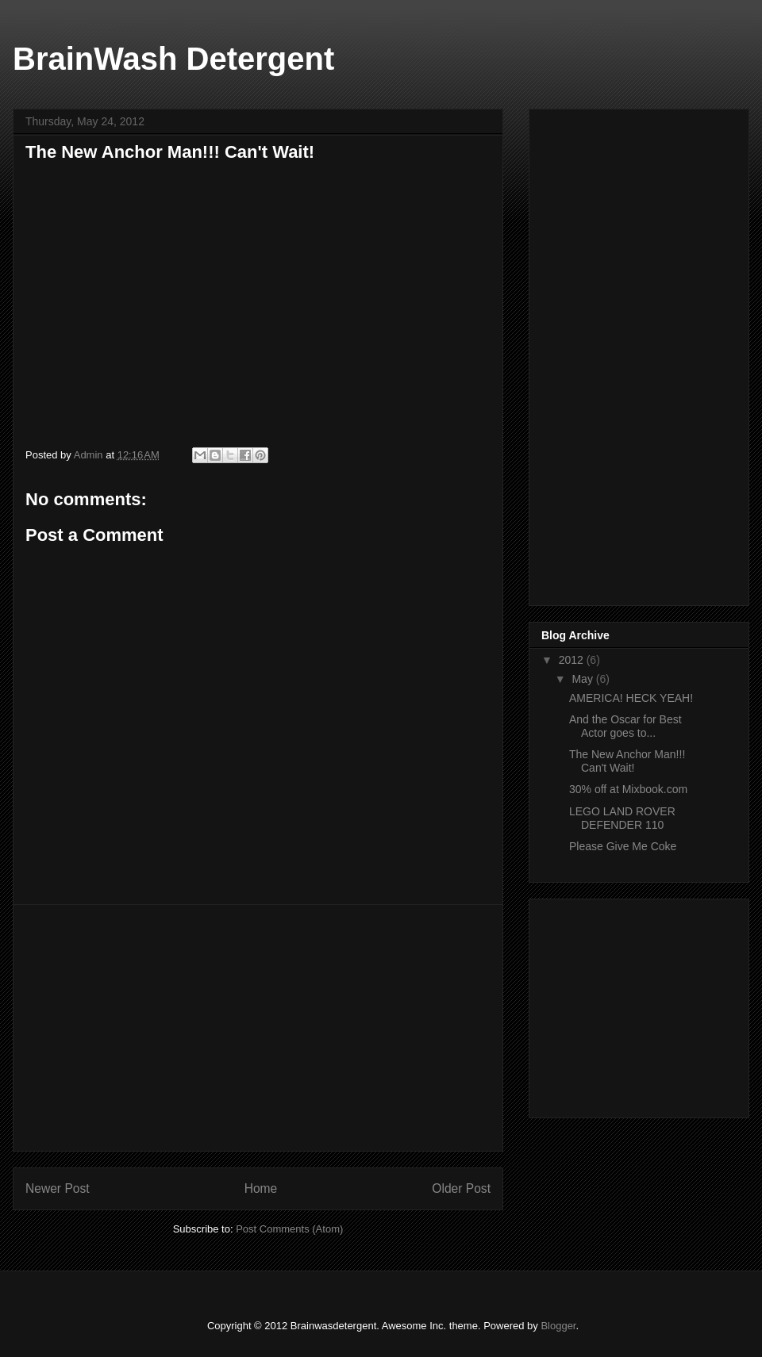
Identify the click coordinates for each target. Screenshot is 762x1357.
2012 (573, 660)
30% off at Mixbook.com (628, 789)
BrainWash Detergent (173, 58)
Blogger (558, 1326)
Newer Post (57, 1188)
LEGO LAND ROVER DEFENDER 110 (622, 818)
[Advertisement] (258, 1028)
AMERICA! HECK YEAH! (631, 698)
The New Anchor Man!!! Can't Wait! (627, 761)
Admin (90, 455)
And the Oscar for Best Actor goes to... (625, 726)
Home (261, 1188)
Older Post (461, 1188)
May (583, 679)
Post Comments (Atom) (289, 1229)
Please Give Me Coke (622, 846)
